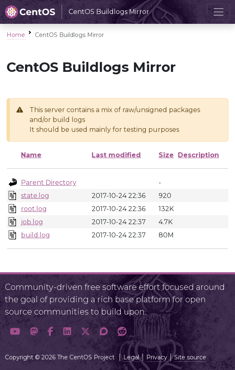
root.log (34, 209)
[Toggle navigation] (218, 12)
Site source (190, 357)
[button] (15, 331)
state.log (35, 196)
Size (166, 155)
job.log (32, 222)
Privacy (156, 357)
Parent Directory (48, 182)
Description (198, 155)
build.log (35, 235)
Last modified (116, 155)
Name (31, 155)
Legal (131, 357)
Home (16, 35)
